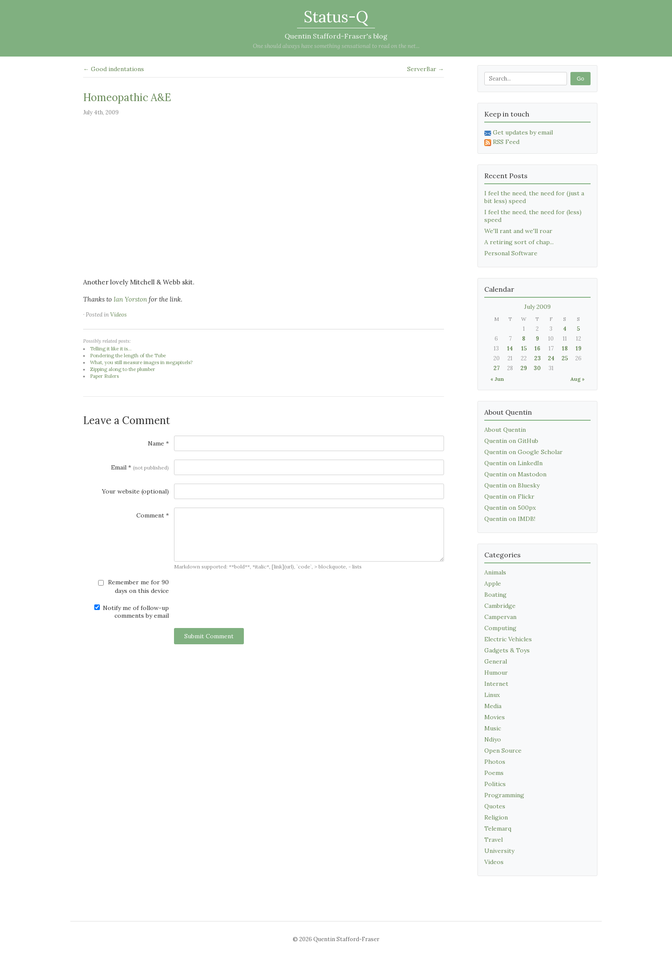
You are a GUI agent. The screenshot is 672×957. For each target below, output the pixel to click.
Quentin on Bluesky (512, 485)
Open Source (503, 750)
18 (565, 348)
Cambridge (500, 606)
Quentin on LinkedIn (513, 463)
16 (537, 348)
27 (496, 368)
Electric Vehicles (508, 639)
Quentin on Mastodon (515, 474)
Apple (492, 583)
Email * (140, 467)
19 (579, 348)
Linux (492, 695)
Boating (495, 594)
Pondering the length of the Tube (128, 356)
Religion (496, 817)
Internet (496, 684)
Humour (496, 672)
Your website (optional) (135, 491)
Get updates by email (518, 132)
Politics (495, 784)
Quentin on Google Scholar (523, 452)
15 (524, 348)
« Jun (497, 379)
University (499, 851)
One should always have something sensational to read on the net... (336, 46)
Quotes (494, 806)
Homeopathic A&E (127, 97)
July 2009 (537, 307)
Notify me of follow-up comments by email (131, 611)
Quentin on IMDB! (509, 519)
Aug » (577, 379)
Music (492, 728)
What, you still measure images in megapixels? (141, 362)
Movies (494, 717)
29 (523, 368)
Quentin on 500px (510, 507)
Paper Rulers (104, 376)
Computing (500, 628)
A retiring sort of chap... (519, 242)
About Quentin (505, 430)
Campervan (500, 617)
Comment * (152, 515)
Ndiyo (492, 739)
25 (564, 358)
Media (492, 706)
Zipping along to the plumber (122, 369)
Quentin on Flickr (509, 496)
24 (551, 358)
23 (537, 358)
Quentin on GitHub (511, 441)
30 (537, 368)
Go (580, 78)
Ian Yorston (130, 299)
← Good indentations (113, 69)
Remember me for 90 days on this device (133, 586)
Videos (118, 314)
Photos (494, 762)
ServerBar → (425, 69)
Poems (494, 773)
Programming (504, 795)
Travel (493, 839)
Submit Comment (209, 636)
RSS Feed (501, 142)
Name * (158, 443)
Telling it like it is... (111, 349)
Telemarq (497, 828)
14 (510, 348)
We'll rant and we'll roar (518, 231)
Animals (495, 572)
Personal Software (510, 253)
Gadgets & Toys (507, 650)
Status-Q (336, 17)
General (495, 661)
